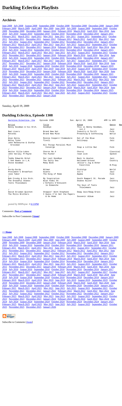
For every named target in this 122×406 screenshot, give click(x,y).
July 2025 (71, 93)
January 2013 (107, 42)
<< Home (7, 247)
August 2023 (84, 85)
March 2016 (79, 55)
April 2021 (36, 77)
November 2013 (16, 47)
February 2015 (9, 52)
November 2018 (74, 66)
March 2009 (24, 28)
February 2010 (65, 31)
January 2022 (49, 79)
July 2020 (13, 74)
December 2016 (91, 58)
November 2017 (16, 63)
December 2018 (91, 66)
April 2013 (36, 44)
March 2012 (79, 39)
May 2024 (104, 87)
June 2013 (60, 44)
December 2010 (91, 34)
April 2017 (36, 60)
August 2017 (84, 60)
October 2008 (63, 25)
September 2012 (42, 42)
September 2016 (42, 58)
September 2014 (42, 50)
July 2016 (13, 58)
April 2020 (92, 71)
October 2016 (58, 58)
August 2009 (84, 28)
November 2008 (79, 25)
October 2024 (58, 90)
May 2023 (48, 85)
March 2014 (79, 47)
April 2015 (36, 52)
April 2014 (92, 47)
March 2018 (79, 63)
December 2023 (33, 87)
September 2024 (42, 90)
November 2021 (16, 79)
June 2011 (60, 36)
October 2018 (58, 66)
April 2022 (92, 79)
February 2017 (9, 60)
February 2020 (65, 71)
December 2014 (91, 50)
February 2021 (9, 77)
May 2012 (104, 39)
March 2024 (79, 87)
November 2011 (16, 39)
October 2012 (58, 42)
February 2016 (65, 55)
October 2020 (58, 74)
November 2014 (74, 50)
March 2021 (24, 77)
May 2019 (48, 68)
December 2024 (91, 90)
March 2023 (24, 85)
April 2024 (92, 87)
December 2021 (33, 79)
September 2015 (99, 52)
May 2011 (48, 36)
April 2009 (36, 28)
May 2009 (48, 28)
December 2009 (33, 31)
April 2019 (36, 68)
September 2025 (99, 93)
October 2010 (58, 34)
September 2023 (99, 85)
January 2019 (107, 66)
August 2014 (26, 50)
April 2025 (36, 93)
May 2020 (104, 71)
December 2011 (33, 39)
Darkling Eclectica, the (21, 120)
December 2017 (33, 63)
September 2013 (99, 44)
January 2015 (107, 50)
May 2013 (48, 44)
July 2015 (71, 52)
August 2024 (26, 90)
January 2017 (107, 58)
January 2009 (112, 25)
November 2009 (16, 31)
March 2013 (24, 44)
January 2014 (49, 47)
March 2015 (24, 52)
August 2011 (83, 36)
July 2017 (71, 60)
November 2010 (74, 34)
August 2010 (26, 34)
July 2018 (13, 66)
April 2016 (92, 55)
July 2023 (71, 85)
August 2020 (26, 74)
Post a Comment (23, 227)
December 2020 (91, 74)
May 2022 (104, 79)
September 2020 (42, 74)
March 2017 (24, 60)
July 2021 (71, 77)
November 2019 (16, 71)
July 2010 (13, 34)
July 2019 (71, 68)
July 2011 (71, 36)
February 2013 (9, 44)
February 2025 (9, 93)
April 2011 (36, 36)
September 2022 (42, 82)
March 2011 (23, 36)
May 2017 (48, 60)
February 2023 (9, 85)
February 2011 (9, 36)
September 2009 (99, 28)
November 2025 (16, 95)
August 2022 (26, 82)
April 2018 (92, 63)
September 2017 (99, 60)
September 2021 (99, 77)
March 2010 (79, 31)
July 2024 (13, 90)
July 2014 (13, 50)
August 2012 (26, 42)
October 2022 (58, 82)
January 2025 (107, 90)
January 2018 (49, 63)
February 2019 (9, 68)
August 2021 (84, 77)
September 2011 (99, 36)
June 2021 (60, 77)
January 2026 (49, 95)
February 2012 (64, 39)
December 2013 (33, 47)
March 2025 (24, 93)
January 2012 (49, 39)
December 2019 (33, 71)
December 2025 (33, 95)
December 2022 (91, 82)
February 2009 (9, 28)
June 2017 (60, 60)
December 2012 (91, 42)
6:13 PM (35, 219)
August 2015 (84, 52)
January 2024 (49, 87)
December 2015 (33, 55)
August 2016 (26, 58)
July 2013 (71, 44)
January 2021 (107, 74)
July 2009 (71, 28)
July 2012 (13, 42)
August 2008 (31, 25)
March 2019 (24, 68)
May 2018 (104, 63)
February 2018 (65, 63)
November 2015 (16, 55)
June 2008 (7, 25)
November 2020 (74, 74)
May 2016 (104, 55)
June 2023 (60, 85)
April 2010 (92, 31)
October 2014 (58, 50)
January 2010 (49, 31)
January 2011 (107, 34)
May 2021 (48, 77)
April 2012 (92, 39)
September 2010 (42, 34)
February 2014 (65, 47)
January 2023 (107, 82)
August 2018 (26, 66)
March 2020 (79, 71)
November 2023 (16, 87)
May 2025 (48, 93)
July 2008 (18, 25)
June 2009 (60, 28)
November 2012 (74, 42)
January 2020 (49, 71)
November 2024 (74, 90)
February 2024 (65, 87)
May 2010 (104, 31)
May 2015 (48, 52)
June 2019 (60, 68)
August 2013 (84, 44)
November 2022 (74, 82)
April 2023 (36, 85)
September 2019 (99, 68)
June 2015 (60, 52)
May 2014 (104, 47)
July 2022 (13, 82)
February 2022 (65, 79)
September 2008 (46, 25)
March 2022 (79, 79)
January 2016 (49, 55)
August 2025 (84, 93)
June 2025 (60, 93)
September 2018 (42, 66)
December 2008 (96, 25)
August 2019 (84, 68)
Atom (36, 232)
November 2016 (74, 58)
